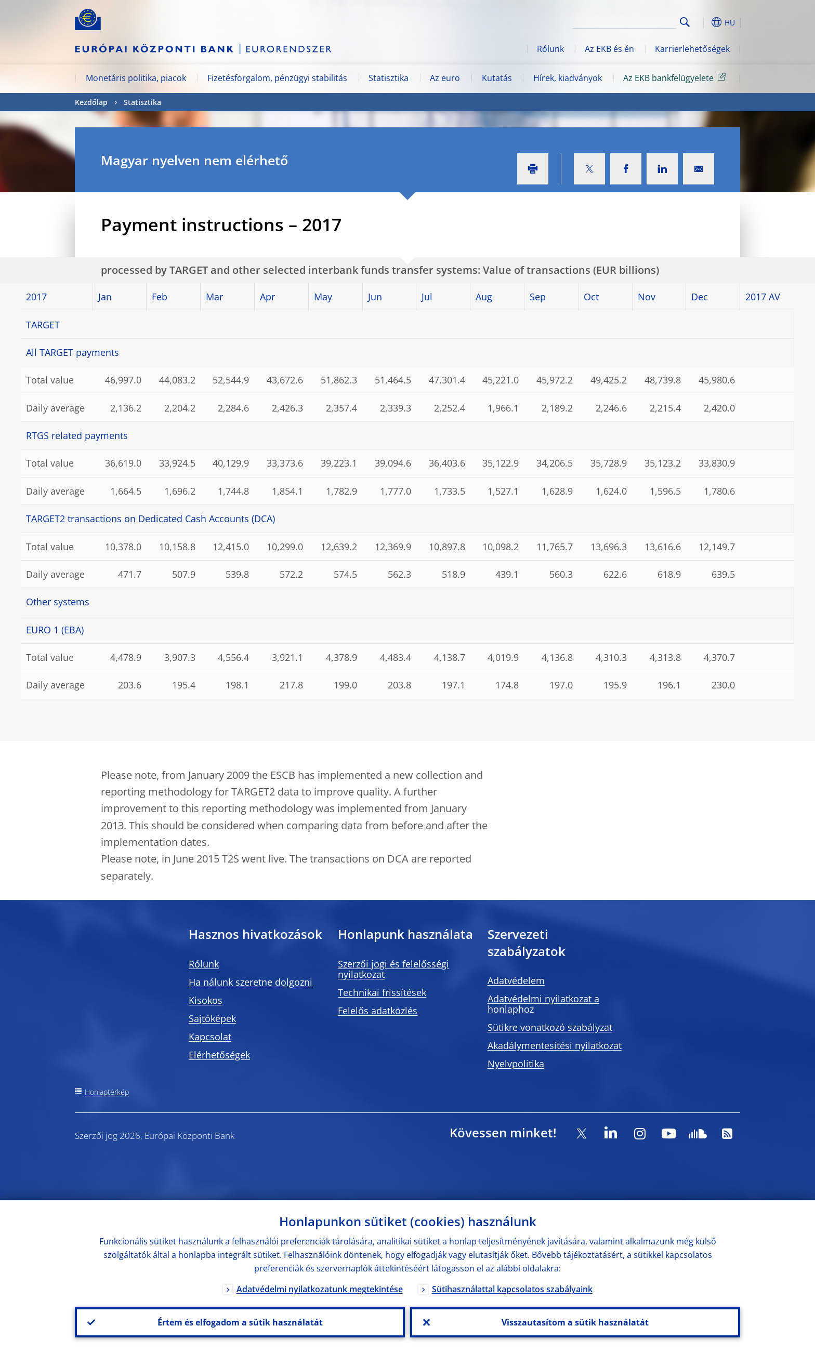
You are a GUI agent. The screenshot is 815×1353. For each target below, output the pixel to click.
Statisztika (389, 78)
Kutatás (497, 78)
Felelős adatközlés (377, 1010)
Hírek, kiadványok (567, 78)
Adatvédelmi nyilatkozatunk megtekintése (319, 1289)
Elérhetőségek (219, 1055)
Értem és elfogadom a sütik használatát (240, 1322)
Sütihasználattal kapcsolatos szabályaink (512, 1289)
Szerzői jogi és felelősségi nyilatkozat (393, 969)
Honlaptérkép (107, 1092)
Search (684, 22)
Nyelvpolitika (516, 1063)
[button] (703, 22)
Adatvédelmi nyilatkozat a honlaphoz (543, 1003)
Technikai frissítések (382, 992)
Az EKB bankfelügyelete (676, 77)
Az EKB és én (609, 49)
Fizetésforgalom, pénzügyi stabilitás (277, 78)
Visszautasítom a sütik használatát (575, 1322)
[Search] (624, 21)
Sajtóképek (212, 1018)
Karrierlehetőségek (692, 49)
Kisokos (205, 1000)
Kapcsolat (210, 1036)
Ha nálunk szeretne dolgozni (250, 982)
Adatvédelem (516, 980)
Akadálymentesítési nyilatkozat (555, 1045)
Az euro (445, 78)
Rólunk (550, 49)
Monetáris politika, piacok (136, 78)
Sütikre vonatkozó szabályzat (550, 1027)
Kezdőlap (91, 102)
